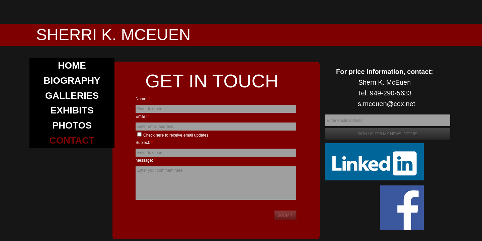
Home (72, 65)
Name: (143, 98)
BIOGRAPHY (72, 80)
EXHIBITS (71, 110)
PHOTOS (72, 125)
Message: (146, 160)
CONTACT (72, 140)
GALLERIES (72, 95)
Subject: (144, 142)
